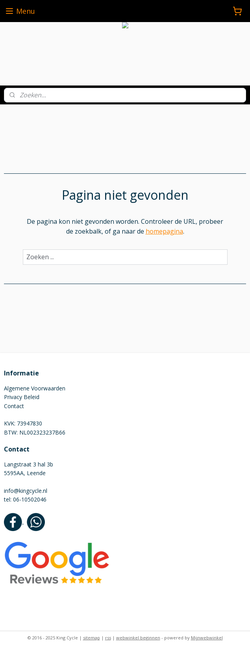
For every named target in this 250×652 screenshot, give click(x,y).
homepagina (164, 231)
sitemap (91, 638)
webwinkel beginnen (138, 638)
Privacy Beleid (21, 397)
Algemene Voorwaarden (34, 388)
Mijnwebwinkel (207, 638)
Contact (14, 406)
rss (108, 638)
